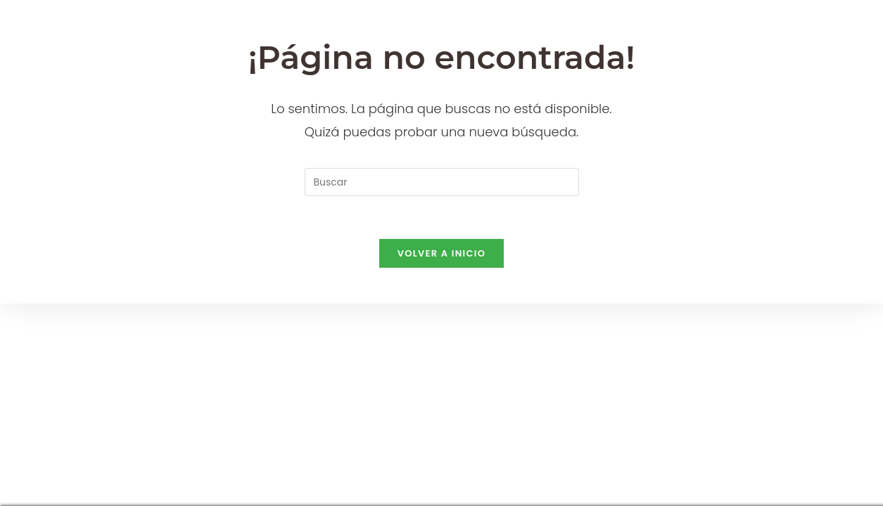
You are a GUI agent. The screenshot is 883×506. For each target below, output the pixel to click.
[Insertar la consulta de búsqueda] (442, 182)
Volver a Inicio (442, 253)
